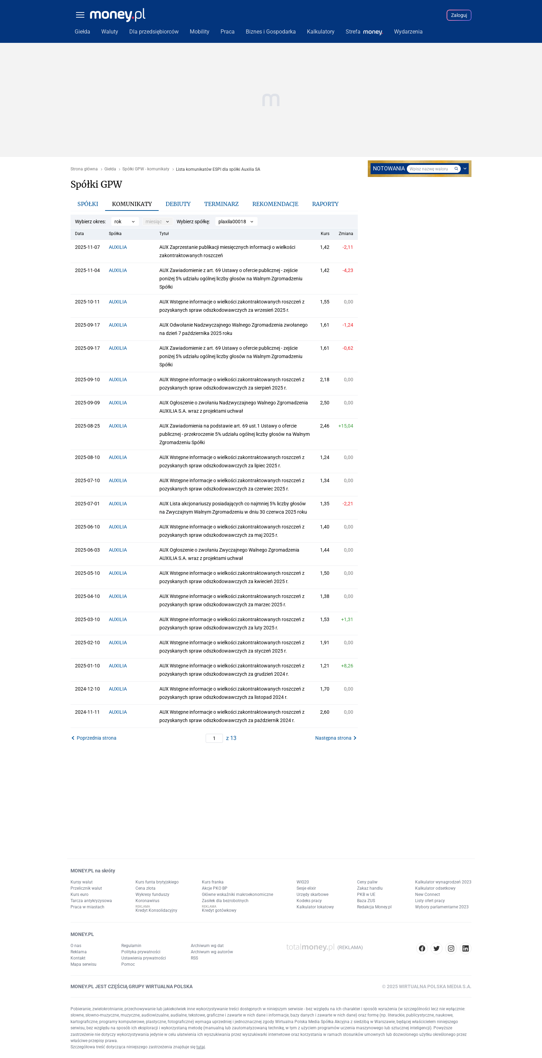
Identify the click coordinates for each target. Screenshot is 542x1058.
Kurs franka (213, 882)
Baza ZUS (366, 900)
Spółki (87, 203)
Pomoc (128, 964)
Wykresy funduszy (152, 894)
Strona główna (84, 169)
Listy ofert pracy (430, 900)
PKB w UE (366, 894)
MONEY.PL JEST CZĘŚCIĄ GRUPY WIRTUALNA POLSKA (132, 986)
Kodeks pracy (309, 900)
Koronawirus (147, 900)
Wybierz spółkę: (193, 221)
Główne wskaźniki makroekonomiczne (237, 894)
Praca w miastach (87, 907)
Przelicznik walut (86, 888)
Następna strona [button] (333, 738)
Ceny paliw (367, 882)
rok (117, 221)
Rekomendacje (275, 203)
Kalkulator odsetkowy (435, 888)
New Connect (427, 894)
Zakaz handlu (370, 888)
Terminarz (221, 203)
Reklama (79, 951)
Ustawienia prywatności (143, 958)
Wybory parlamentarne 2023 (442, 907)
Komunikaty (132, 203)
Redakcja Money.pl (374, 907)
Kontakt (78, 958)
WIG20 (303, 882)
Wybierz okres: (90, 221)
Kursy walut (82, 882)
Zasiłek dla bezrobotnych (225, 900)
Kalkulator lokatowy (315, 907)
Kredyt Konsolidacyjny (156, 910)
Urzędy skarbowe (312, 894)
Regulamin (131, 945)
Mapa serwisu (83, 964)
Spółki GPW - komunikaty (145, 169)
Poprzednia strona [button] (96, 738)
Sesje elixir (306, 888)
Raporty (325, 203)
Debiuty (178, 203)
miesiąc (154, 221)
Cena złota (146, 888)
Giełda (110, 169)
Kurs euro (79, 894)
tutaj (200, 1047)
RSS (194, 958)
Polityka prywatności (140, 951)
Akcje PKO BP (214, 888)
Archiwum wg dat (207, 945)
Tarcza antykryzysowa (91, 900)
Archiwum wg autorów (212, 951)
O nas (76, 945)
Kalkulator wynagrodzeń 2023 (443, 882)
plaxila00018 (232, 221)
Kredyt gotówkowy (219, 910)
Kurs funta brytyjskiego (157, 882)
